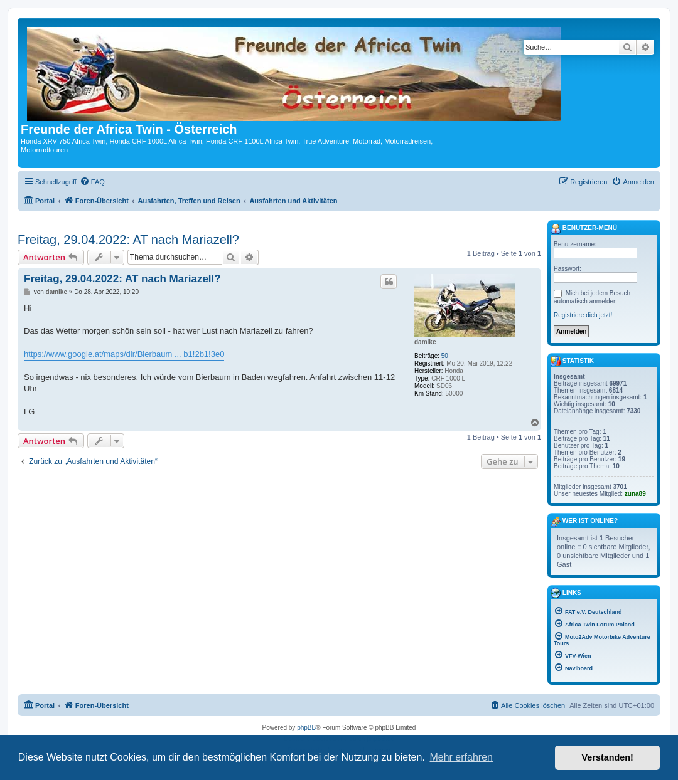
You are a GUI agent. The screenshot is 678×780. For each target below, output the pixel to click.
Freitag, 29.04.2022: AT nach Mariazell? (128, 239)
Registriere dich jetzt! (583, 315)
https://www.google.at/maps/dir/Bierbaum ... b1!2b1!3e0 (124, 354)
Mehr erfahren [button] (461, 757)
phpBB (306, 727)
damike (425, 342)
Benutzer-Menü (584, 229)
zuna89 (635, 493)
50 (444, 355)
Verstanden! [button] (607, 757)
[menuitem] (92, 181)
